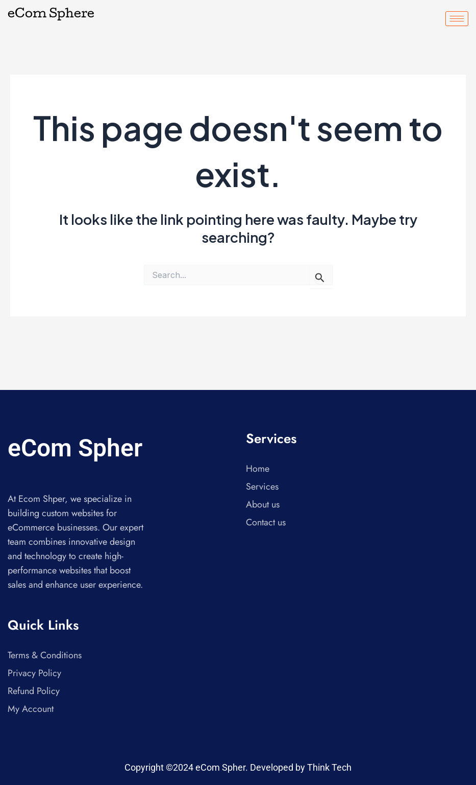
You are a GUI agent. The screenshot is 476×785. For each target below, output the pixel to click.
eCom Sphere (51, 15)
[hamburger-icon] (456, 18)
